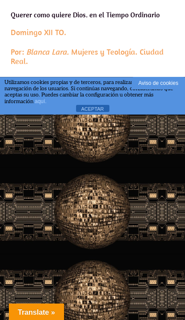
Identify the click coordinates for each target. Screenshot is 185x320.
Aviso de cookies (158, 83)
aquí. (41, 101)
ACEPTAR (92, 109)
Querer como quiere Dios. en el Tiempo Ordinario (92, 38)
